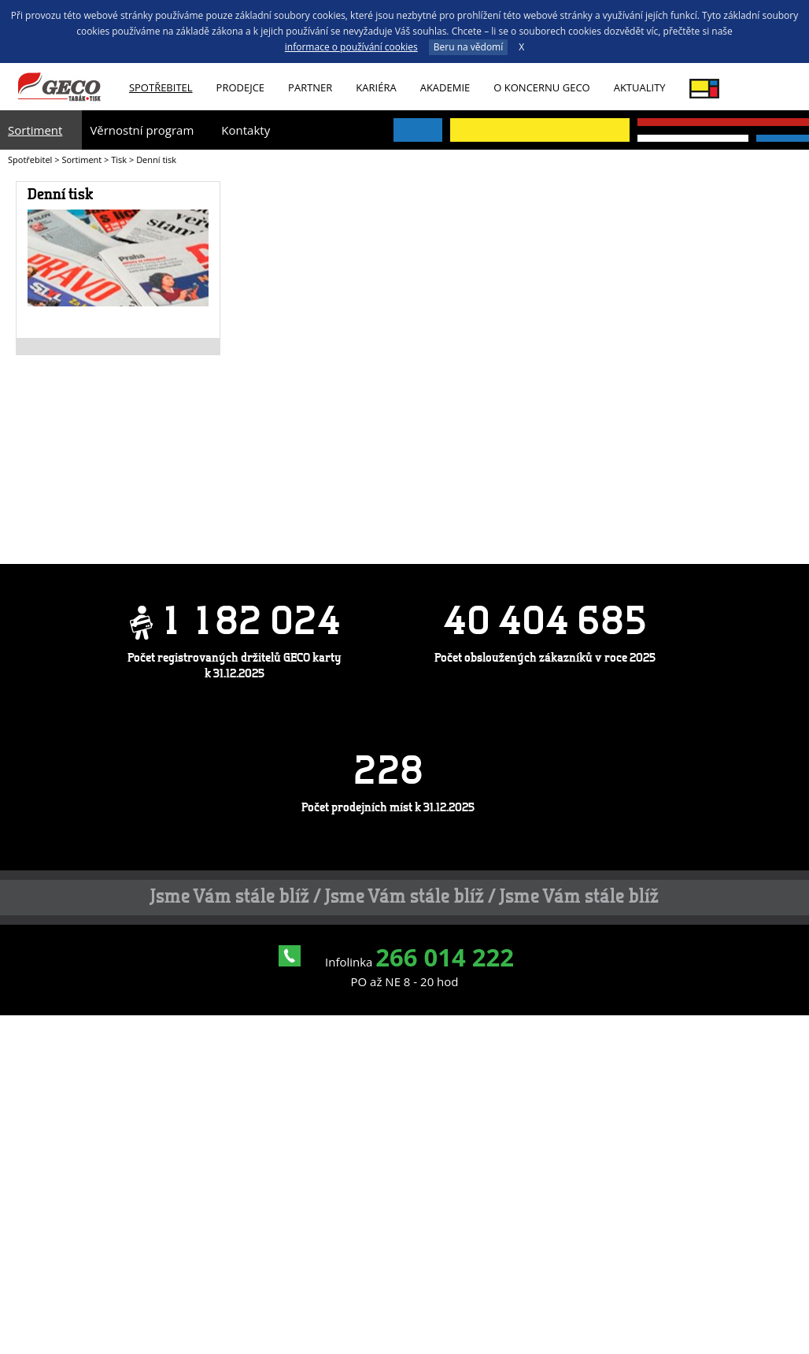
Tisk (119, 159)
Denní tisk (60, 195)
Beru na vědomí (468, 47)
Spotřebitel (161, 87)
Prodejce (240, 87)
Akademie (445, 87)
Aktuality (640, 87)
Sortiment (35, 130)
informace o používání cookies (351, 47)
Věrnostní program (142, 130)
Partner (310, 87)
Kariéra (376, 87)
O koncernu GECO (541, 87)
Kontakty (245, 130)
